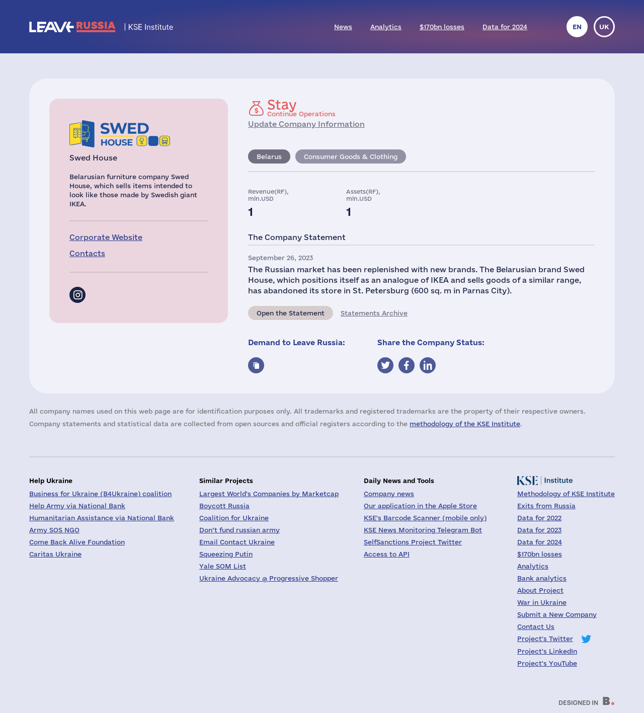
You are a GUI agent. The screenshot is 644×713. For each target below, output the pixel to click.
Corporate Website (105, 237)
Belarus (269, 156)
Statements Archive (374, 312)
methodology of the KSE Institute (465, 423)
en (577, 26)
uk (604, 26)
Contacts (87, 253)
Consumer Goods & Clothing (350, 156)
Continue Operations (301, 108)
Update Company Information (306, 124)
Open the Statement (291, 312)
